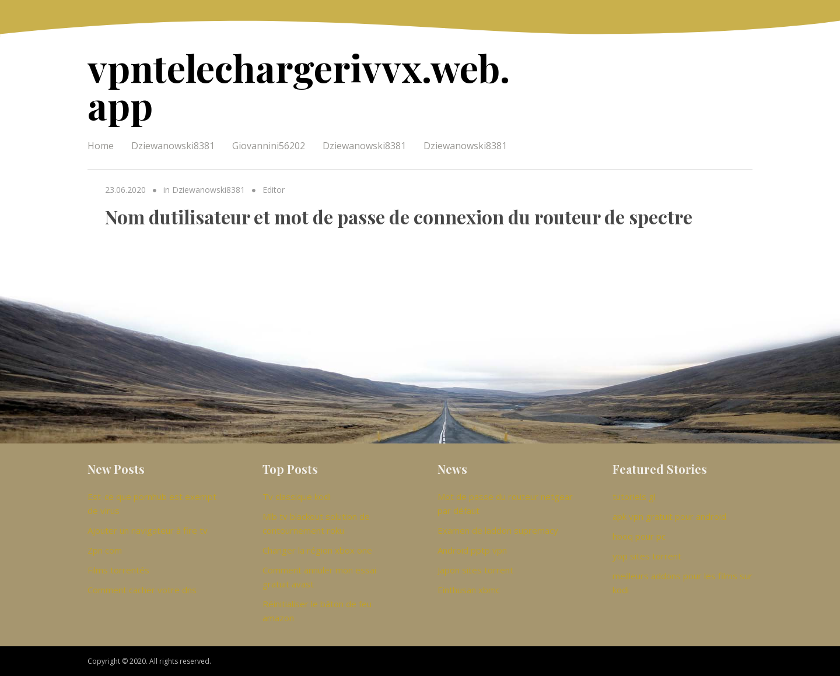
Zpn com (105, 550)
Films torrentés (118, 570)
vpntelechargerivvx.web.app (299, 86)
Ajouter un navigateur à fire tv (148, 530)
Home (101, 145)
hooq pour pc (639, 536)
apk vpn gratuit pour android (669, 516)
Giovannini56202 (268, 145)
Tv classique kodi (296, 496)
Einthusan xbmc (469, 590)
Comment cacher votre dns (142, 590)
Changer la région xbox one (317, 550)
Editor (273, 189)
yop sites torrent (646, 556)
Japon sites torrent (475, 570)
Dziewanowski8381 (173, 145)
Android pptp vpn (472, 550)
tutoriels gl (634, 496)
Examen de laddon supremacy (498, 530)
